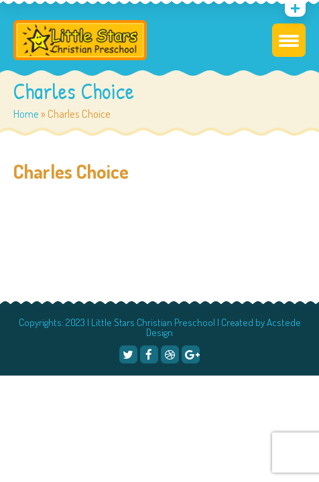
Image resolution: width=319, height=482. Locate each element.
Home (26, 113)
